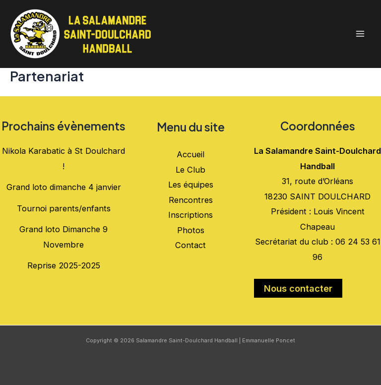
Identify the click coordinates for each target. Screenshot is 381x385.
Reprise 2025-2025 (63, 265)
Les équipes (190, 185)
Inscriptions (190, 215)
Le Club (190, 170)
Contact (190, 245)
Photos (190, 230)
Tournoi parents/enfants (64, 208)
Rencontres (191, 200)
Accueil (190, 154)
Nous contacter (298, 288)
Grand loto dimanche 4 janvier (63, 187)
